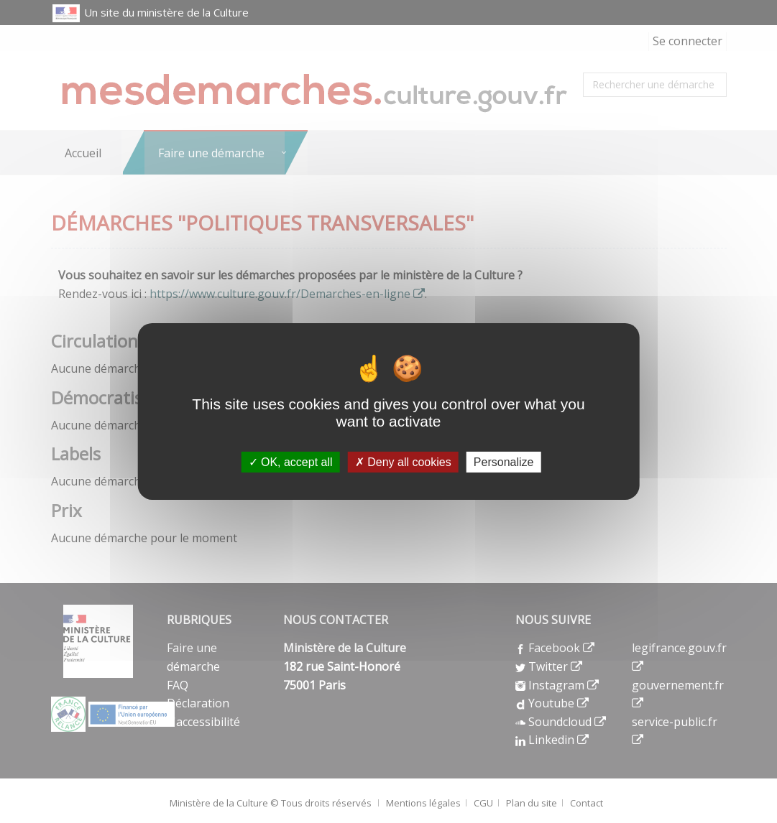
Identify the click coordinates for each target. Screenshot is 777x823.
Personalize (504, 462)
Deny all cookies (403, 462)
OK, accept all (291, 462)
